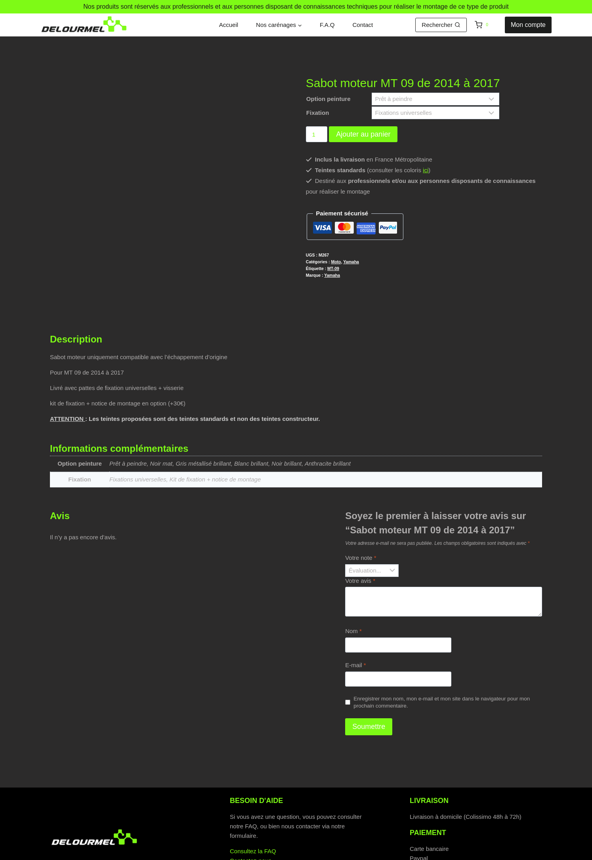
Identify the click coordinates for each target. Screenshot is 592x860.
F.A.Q (327, 24)
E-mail (355, 625)
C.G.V (346, 853)
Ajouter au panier (363, 134)
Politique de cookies (294, 853)
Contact (363, 24)
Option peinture (328, 98)
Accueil (228, 24)
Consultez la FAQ (253, 811)
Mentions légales (394, 853)
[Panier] (488, 25)
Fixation (317, 112)
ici (425, 170)
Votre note (360, 517)
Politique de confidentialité (211, 853)
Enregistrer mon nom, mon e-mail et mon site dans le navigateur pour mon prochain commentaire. (441, 662)
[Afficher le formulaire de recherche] (441, 25)
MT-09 (333, 268)
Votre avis (360, 540)
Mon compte (528, 24)
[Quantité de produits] (316, 134)
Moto (336, 261)
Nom (353, 591)
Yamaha (351, 261)
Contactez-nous (250, 820)
